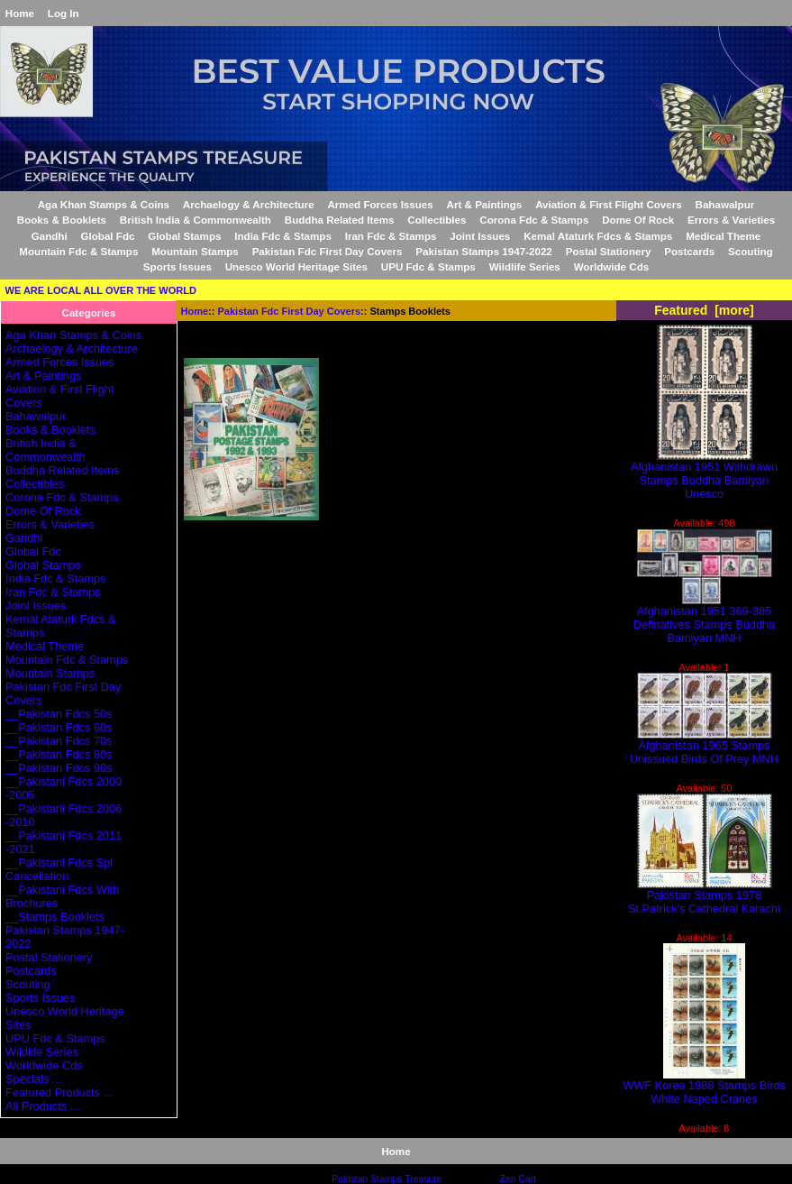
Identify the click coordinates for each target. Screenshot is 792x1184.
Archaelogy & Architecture (248, 204)
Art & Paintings (485, 204)
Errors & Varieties (731, 219)
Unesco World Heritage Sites (296, 266)
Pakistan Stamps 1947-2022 (483, 251)
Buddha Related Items (340, 219)
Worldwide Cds (612, 266)
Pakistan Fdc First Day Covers (289, 311)
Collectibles (436, 219)
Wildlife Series (524, 266)
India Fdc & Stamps (283, 236)
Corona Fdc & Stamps (533, 219)
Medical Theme (723, 236)
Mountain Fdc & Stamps (78, 251)
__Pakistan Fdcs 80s (58, 754)
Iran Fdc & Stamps (391, 236)
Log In (63, 13)
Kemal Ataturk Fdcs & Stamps (597, 236)
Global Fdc (108, 236)
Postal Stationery (608, 251)
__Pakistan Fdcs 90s (58, 768)
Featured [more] (704, 310)
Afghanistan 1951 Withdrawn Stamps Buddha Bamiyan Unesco (704, 474)
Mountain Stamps (195, 251)
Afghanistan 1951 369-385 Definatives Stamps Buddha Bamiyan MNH (704, 619)
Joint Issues (480, 236)
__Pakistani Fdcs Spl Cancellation (59, 869)
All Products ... (42, 1106)
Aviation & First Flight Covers (608, 204)
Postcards (689, 251)
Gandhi (50, 236)
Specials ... (33, 1079)
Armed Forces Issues (379, 204)
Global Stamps (184, 236)
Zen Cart (517, 1179)
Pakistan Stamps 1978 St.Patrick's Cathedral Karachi (704, 896)
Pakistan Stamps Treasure (387, 1179)
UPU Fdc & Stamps (428, 266)
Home (19, 13)
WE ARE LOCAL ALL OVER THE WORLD (100, 290)
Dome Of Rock (638, 219)
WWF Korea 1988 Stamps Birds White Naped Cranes (704, 1087)
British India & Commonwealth (195, 219)
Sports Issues (177, 266)
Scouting (750, 251)
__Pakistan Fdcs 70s (58, 741)
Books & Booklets (61, 219)
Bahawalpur (725, 204)
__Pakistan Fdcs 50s (58, 713)
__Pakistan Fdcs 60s (58, 727)
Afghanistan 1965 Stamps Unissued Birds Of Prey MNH (704, 747)
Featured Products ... (59, 1092)
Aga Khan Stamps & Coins (103, 204)
